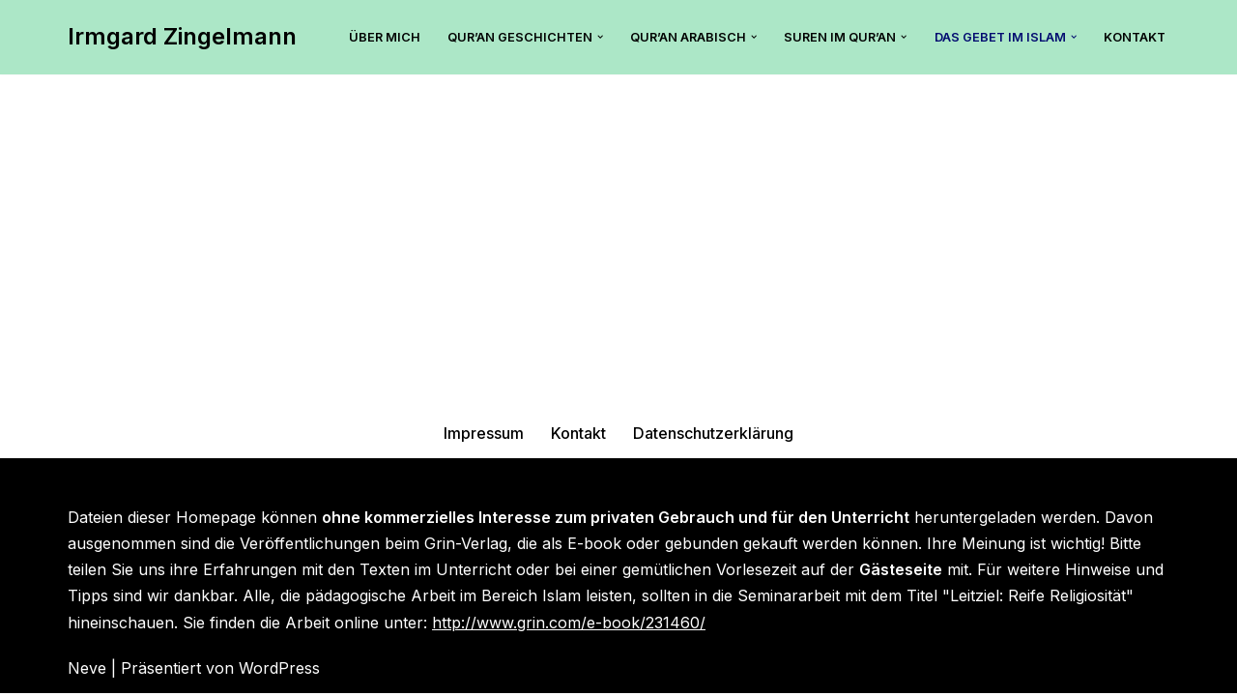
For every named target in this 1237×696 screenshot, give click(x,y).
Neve (87, 671)
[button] (599, 37)
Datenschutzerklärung (713, 436)
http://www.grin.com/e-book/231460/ (568, 625)
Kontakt (1134, 37)
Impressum (485, 436)
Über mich (383, 37)
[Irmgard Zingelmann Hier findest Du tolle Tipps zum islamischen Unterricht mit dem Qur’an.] (182, 37)
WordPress (279, 671)
